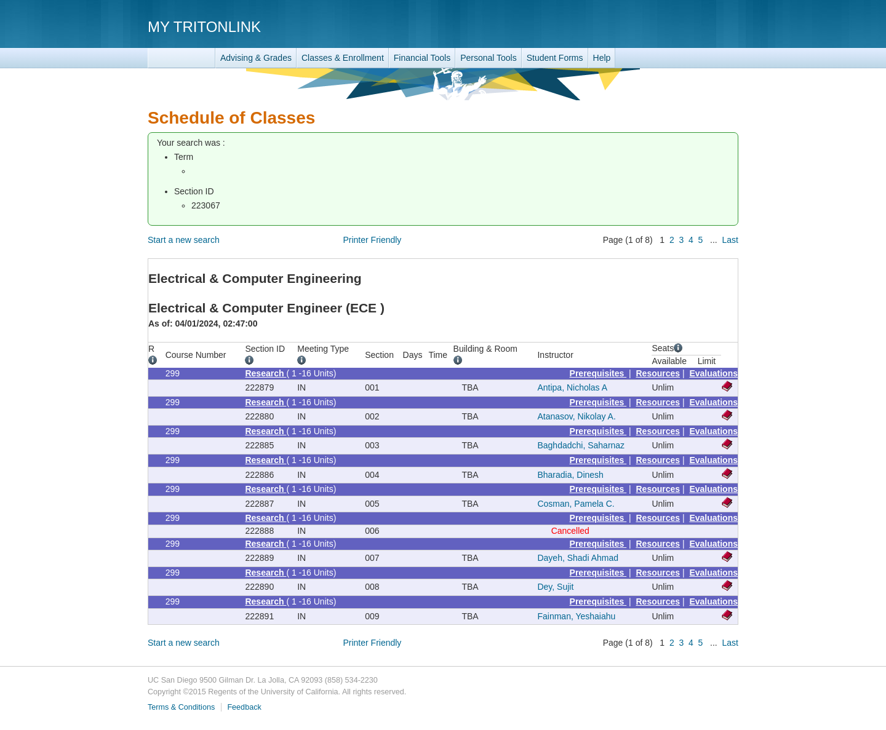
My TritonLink (204, 26)
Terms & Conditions (181, 707)
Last (730, 240)
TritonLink (181, 58)
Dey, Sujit (555, 587)
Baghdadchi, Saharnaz (581, 445)
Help (602, 58)
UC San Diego (667, 26)
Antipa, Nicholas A (572, 387)
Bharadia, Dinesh (570, 475)
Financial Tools (422, 58)
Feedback (244, 707)
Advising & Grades (256, 58)
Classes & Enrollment (342, 58)
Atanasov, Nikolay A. (576, 416)
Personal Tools (488, 58)
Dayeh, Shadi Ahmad (577, 558)
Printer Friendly (372, 240)
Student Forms (555, 58)
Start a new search (184, 240)
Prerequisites (598, 373)
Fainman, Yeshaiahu (576, 616)
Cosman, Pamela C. (575, 504)
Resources (658, 373)
